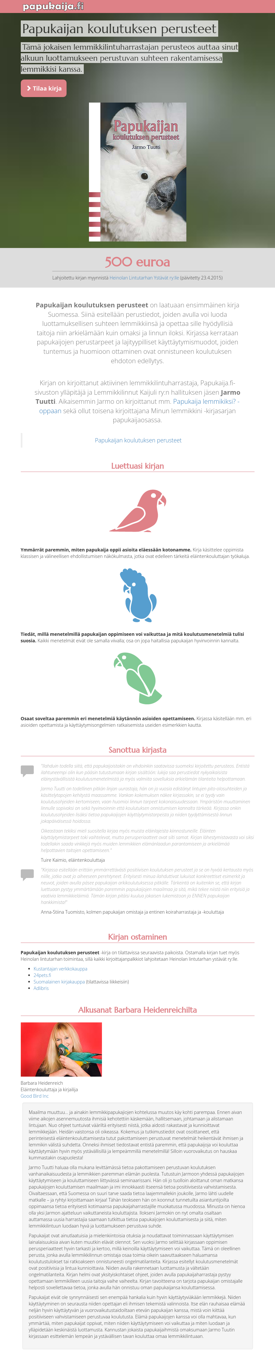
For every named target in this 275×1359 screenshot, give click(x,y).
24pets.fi (42, 975)
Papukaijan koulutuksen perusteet (138, 440)
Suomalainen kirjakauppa (59, 982)
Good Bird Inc (35, 1096)
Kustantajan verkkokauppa (61, 969)
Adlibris (41, 988)
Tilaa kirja (44, 88)
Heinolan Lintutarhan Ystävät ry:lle (144, 278)
